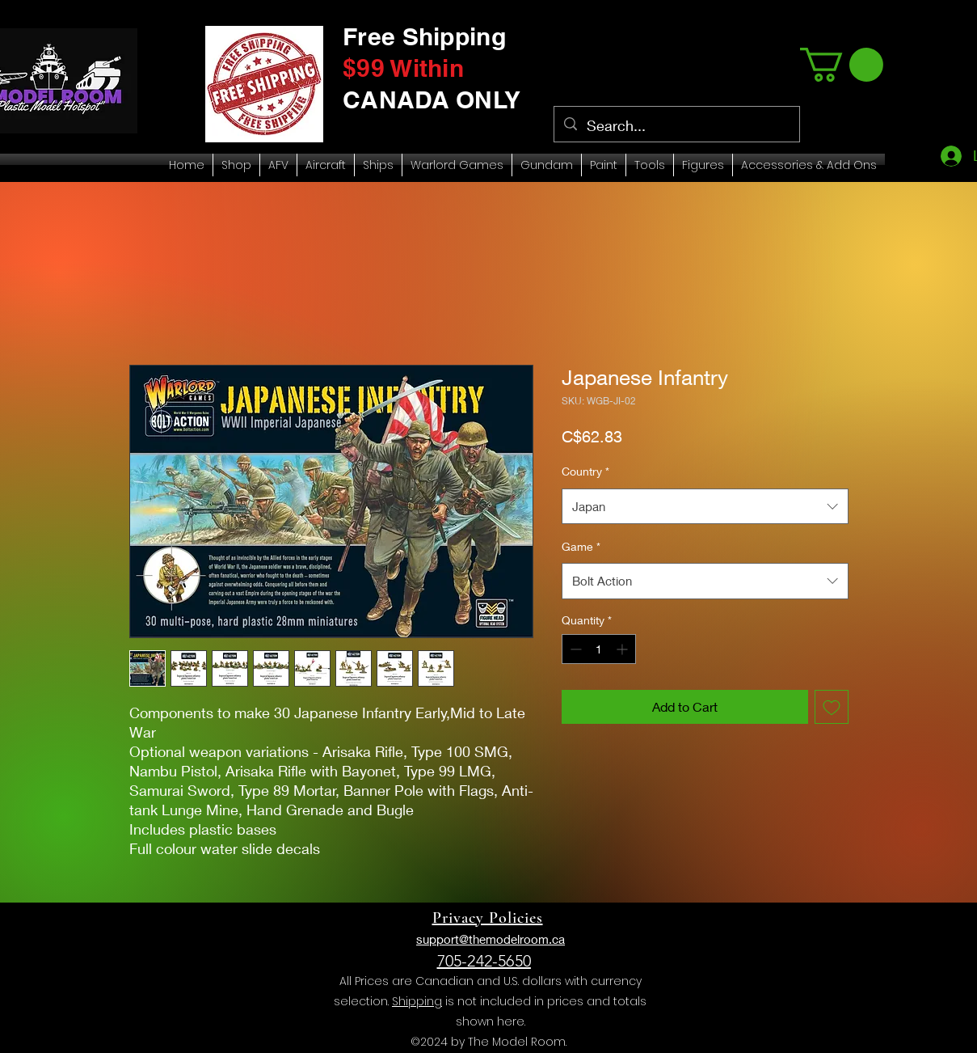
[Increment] (623, 649)
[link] (841, 65)
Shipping (417, 1001)
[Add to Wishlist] (832, 707)
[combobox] (705, 506)
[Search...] (676, 126)
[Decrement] (574, 649)
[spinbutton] (598, 649)
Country (585, 471)
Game (581, 546)
